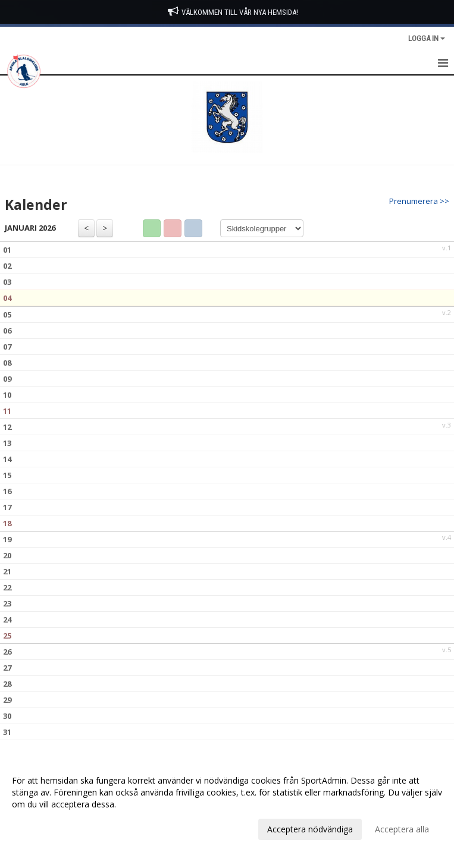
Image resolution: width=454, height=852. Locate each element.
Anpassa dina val (44, 827)
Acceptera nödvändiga (310, 829)
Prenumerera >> (419, 201)
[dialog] (227, 804)
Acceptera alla (402, 829)
